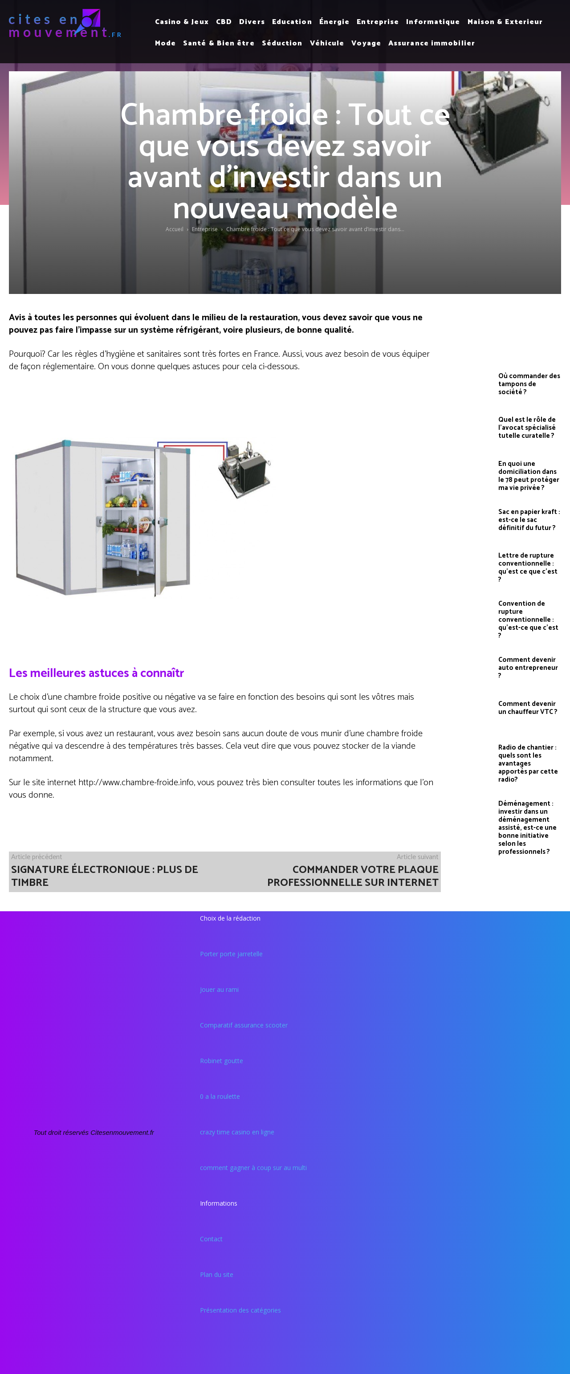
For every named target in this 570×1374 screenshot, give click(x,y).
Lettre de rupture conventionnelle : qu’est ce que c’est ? (528, 567)
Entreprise (205, 229)
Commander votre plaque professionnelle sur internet (353, 876)
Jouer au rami (219, 989)
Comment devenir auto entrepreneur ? (528, 667)
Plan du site (216, 1274)
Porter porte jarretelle (231, 954)
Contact (211, 1239)
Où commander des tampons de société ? (529, 384)
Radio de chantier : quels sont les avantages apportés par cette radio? (528, 763)
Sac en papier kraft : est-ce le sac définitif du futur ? (529, 520)
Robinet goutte (221, 1060)
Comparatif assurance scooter (244, 1025)
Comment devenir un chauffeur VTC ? (528, 708)
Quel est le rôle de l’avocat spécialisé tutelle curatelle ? (527, 427)
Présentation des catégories (240, 1310)
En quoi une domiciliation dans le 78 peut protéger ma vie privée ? (528, 475)
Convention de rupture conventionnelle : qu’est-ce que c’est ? (528, 619)
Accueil (174, 229)
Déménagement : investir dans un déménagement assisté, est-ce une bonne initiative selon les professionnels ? (527, 827)
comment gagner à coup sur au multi (253, 1167)
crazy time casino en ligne (237, 1132)
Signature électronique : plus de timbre (104, 876)
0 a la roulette (220, 1096)
